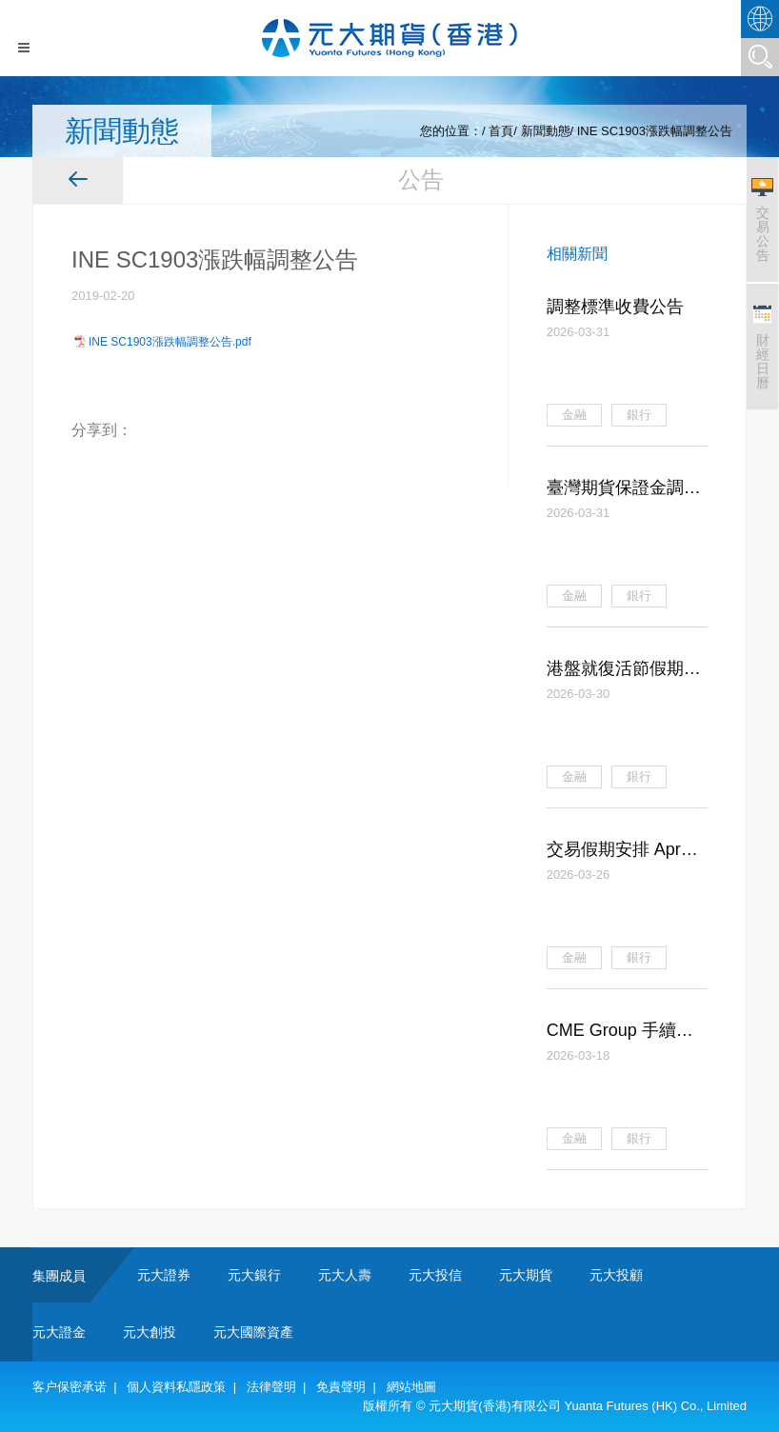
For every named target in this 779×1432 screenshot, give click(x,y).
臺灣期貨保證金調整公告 (624, 489)
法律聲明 (271, 1387)
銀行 (639, 415)
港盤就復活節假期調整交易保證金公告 (624, 670)
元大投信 (435, 1275)
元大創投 (149, 1332)
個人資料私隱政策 (176, 1387)
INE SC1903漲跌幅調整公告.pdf (170, 341)
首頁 (501, 131)
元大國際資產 (253, 1332)
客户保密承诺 (69, 1387)
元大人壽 (344, 1275)
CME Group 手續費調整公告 (620, 1032)
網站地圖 (411, 1387)
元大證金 (59, 1332)
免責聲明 (341, 1387)
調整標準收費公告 (615, 306)
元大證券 (163, 1275)
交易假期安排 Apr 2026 (614, 851)
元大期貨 (525, 1275)
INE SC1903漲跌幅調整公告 (654, 131)
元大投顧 (616, 1275)
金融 (574, 415)
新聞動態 (545, 131)
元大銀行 (254, 1275)
